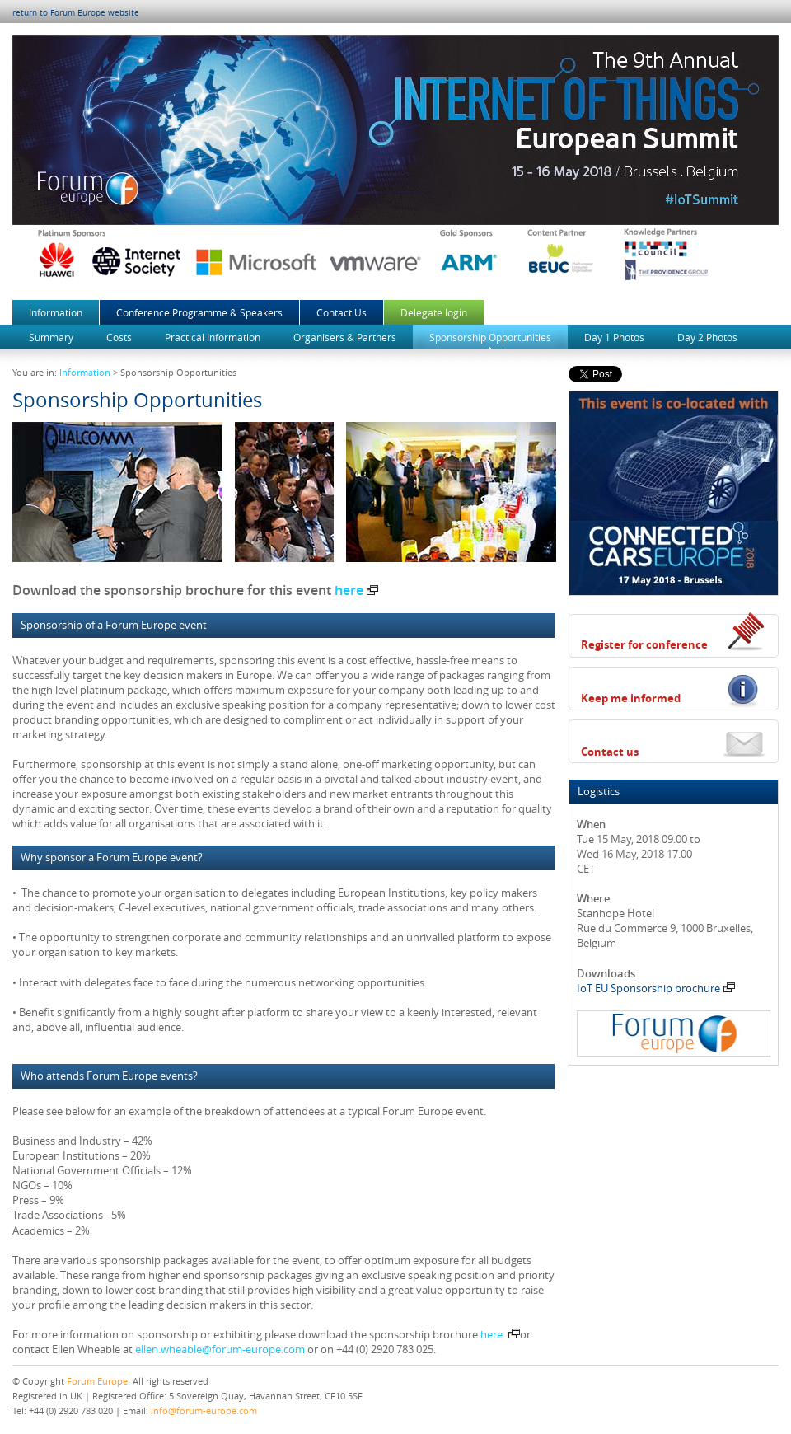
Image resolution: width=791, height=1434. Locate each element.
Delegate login (433, 312)
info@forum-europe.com (204, 1410)
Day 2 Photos (707, 337)
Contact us (610, 751)
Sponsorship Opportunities (490, 337)
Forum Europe (97, 1381)
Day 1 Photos (614, 337)
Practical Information (212, 337)
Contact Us (341, 312)
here (356, 590)
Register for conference (644, 644)
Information (55, 312)
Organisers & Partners (344, 337)
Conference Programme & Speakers (199, 312)
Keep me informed (631, 698)
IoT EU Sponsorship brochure (656, 988)
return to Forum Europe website (75, 12)
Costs (119, 337)
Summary (51, 337)
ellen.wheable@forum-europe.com (220, 1349)
